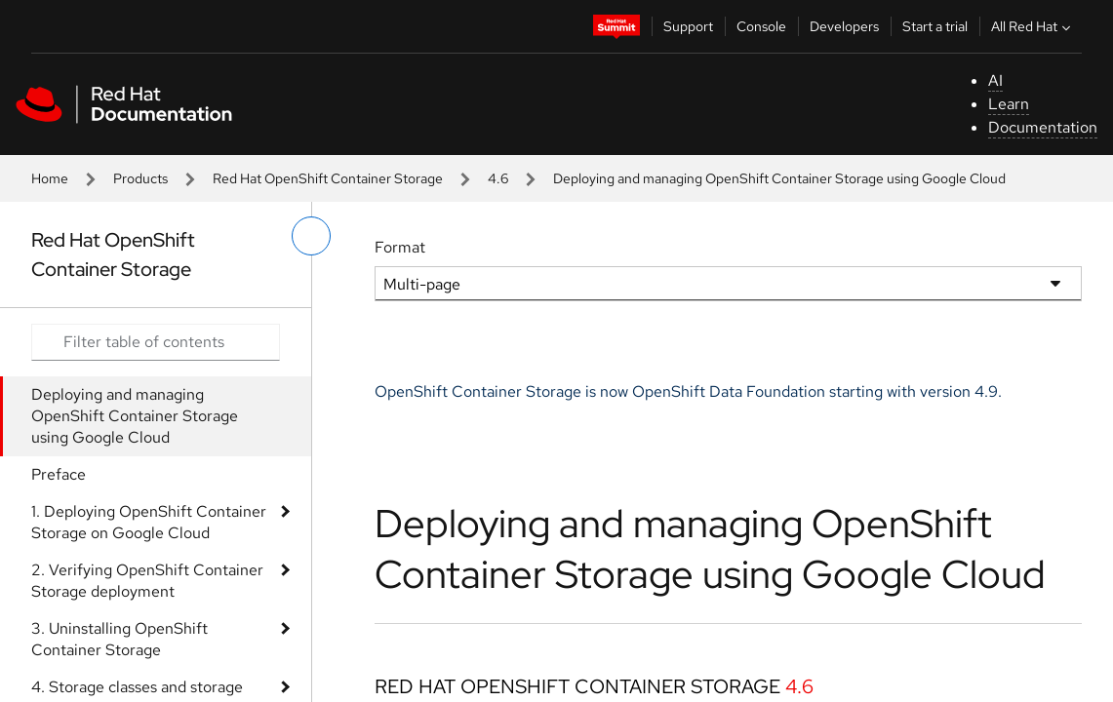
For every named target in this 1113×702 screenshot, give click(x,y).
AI (995, 80)
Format (400, 247)
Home (49, 178)
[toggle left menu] (311, 235)
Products (140, 178)
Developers (844, 26)
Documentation (1042, 127)
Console (761, 26)
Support (688, 26)
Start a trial (935, 26)
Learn (1008, 104)
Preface (58, 474)
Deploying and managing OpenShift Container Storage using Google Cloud (134, 416)
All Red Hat (1033, 26)
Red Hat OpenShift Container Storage (328, 178)
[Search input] (155, 342)
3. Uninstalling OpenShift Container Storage (119, 639)
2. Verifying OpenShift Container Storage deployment (147, 581)
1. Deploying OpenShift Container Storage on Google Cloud (148, 522)
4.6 (498, 178)
